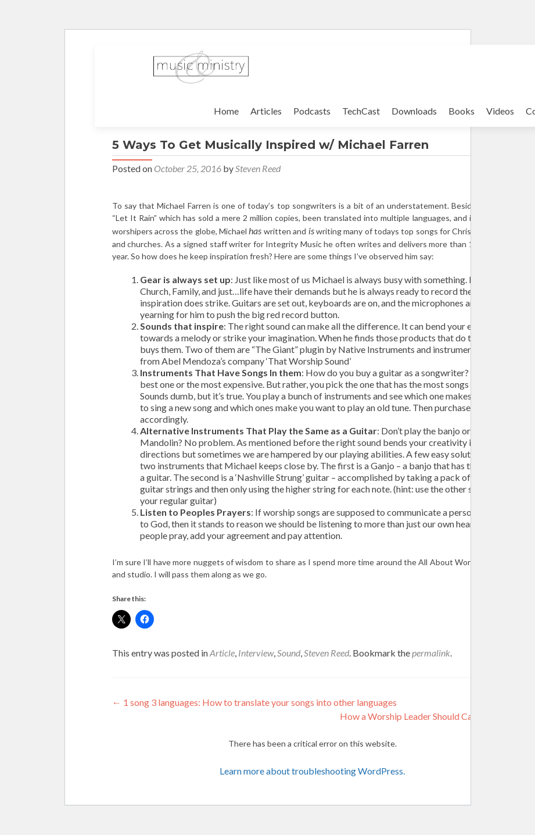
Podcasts (312, 110)
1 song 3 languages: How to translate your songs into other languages (254, 702)
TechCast (361, 110)
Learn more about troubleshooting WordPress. (312, 770)
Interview (256, 652)
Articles (266, 110)
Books (461, 110)
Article (222, 652)
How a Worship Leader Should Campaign (426, 716)
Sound (288, 652)
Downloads (414, 110)
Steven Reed (258, 168)
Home (226, 110)
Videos (500, 110)
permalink (431, 652)
